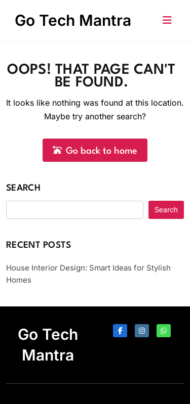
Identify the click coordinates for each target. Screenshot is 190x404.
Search (23, 188)
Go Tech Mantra (73, 20)
